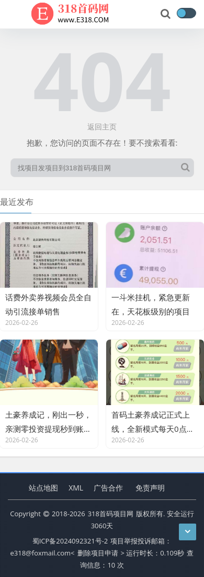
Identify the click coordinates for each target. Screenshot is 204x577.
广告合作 (108, 488)
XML (76, 488)
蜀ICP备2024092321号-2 (70, 541)
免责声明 (150, 488)
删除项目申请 (97, 553)
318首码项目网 (110, 513)
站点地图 (43, 488)
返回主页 (102, 127)
